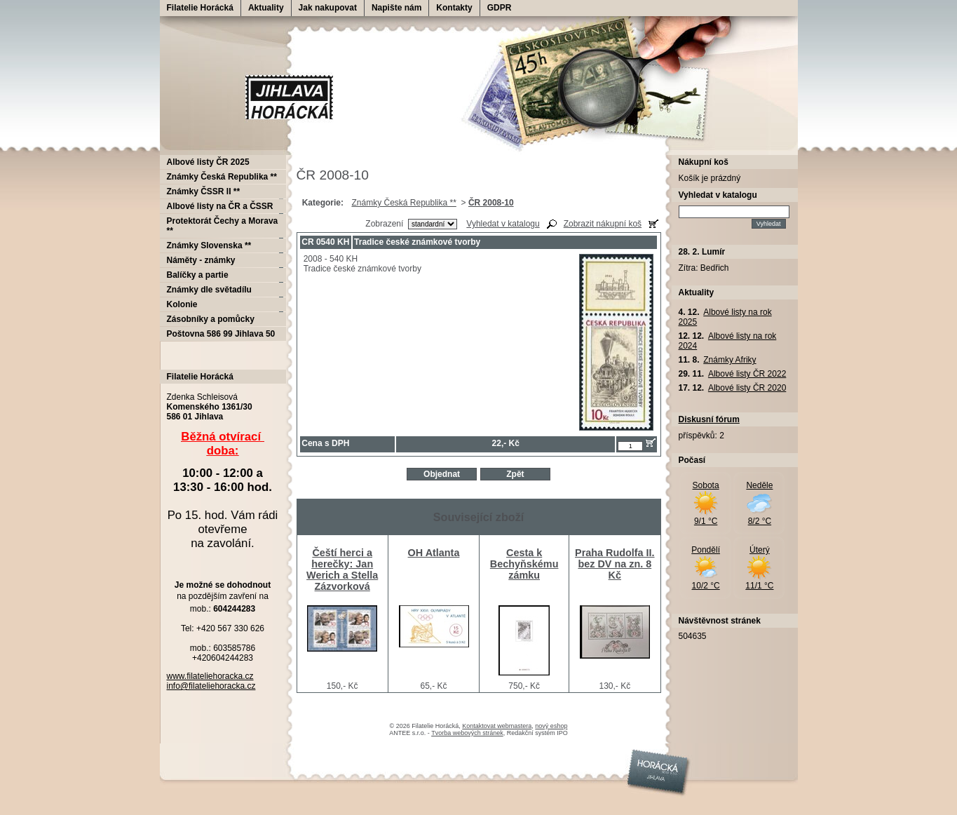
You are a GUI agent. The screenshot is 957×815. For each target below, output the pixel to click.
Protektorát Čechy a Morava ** (222, 226)
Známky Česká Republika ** (403, 203)
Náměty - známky (201, 260)
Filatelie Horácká (200, 8)
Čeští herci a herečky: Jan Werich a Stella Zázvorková (342, 569)
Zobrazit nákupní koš (603, 224)
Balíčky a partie (198, 275)
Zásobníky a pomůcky (210, 319)
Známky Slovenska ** (209, 245)
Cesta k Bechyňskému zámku (524, 564)
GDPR (499, 8)
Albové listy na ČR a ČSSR (220, 206)
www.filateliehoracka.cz (210, 676)
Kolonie (182, 304)
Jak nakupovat (328, 8)
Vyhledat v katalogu (502, 224)
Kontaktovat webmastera (496, 725)
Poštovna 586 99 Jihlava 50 (221, 334)
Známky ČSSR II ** (203, 191)
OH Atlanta (434, 552)
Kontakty (454, 8)
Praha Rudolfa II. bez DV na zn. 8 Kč (615, 564)
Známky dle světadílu (209, 290)
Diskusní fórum (709, 419)
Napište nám (396, 8)
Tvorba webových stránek (467, 732)
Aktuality (266, 8)
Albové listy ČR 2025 (208, 162)
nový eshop (551, 725)
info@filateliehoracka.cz (211, 686)
